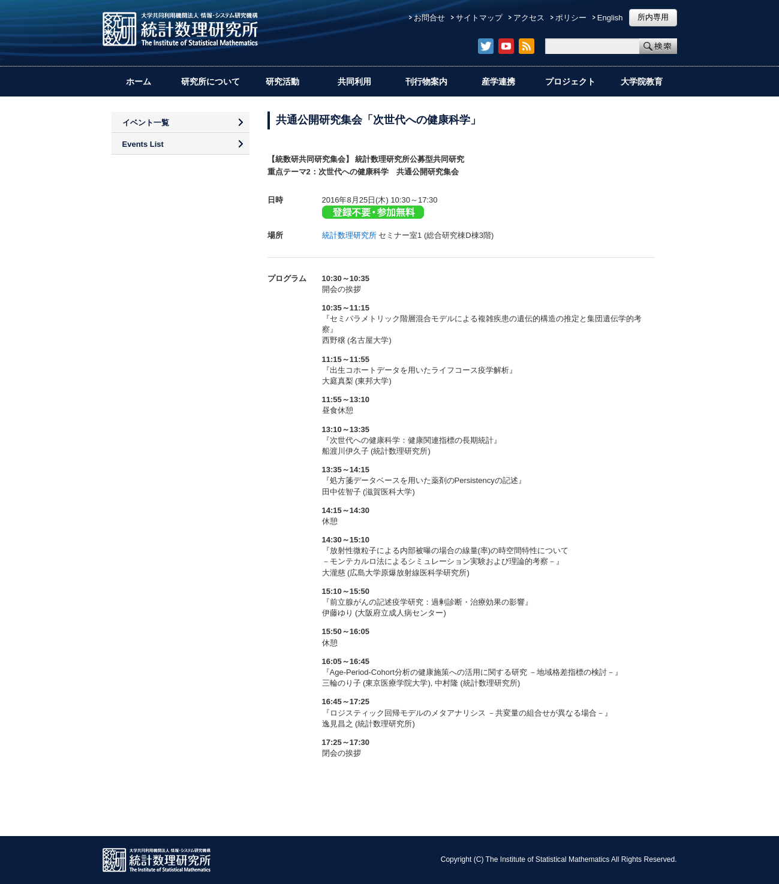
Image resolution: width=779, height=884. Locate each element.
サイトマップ (479, 17)
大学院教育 (642, 81)
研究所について (210, 81)
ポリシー (570, 17)
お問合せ (429, 17)
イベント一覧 (145, 122)
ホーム (138, 81)
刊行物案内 (426, 81)
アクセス (529, 17)
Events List (143, 144)
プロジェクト (570, 81)
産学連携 (498, 81)
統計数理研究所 (349, 235)
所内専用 (653, 17)
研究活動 (282, 81)
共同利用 (354, 81)
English (610, 17)
